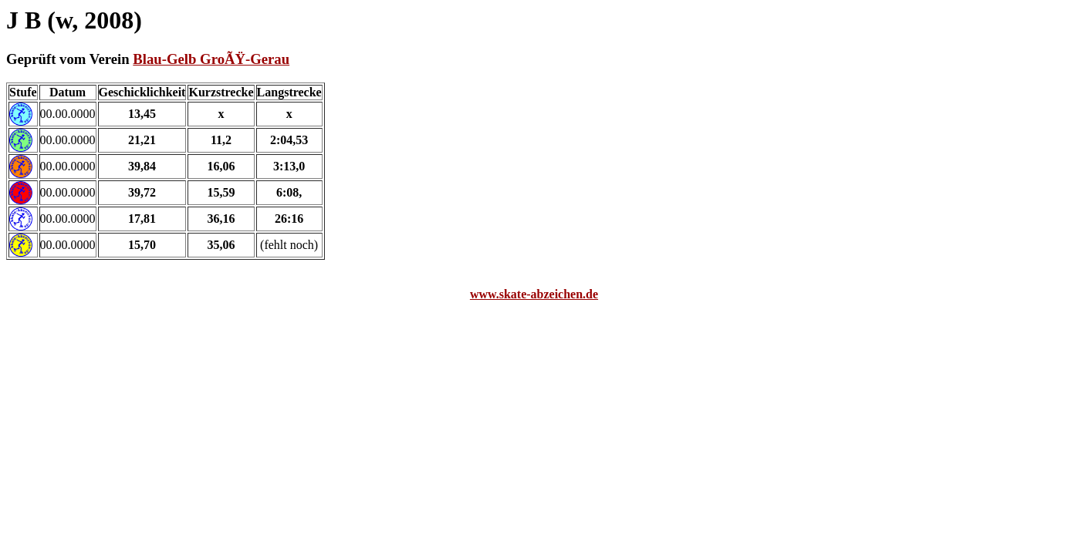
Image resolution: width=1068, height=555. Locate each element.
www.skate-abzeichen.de (534, 294)
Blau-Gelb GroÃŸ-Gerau (211, 59)
